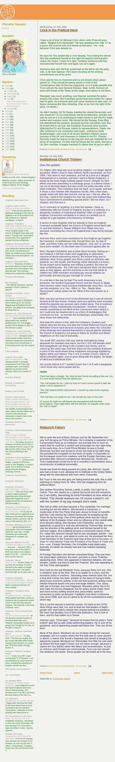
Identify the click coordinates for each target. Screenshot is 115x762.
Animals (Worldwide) (14, 277)
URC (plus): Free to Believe (17, 669)
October (10, 91)
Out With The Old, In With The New (19, 701)
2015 (7, 127)
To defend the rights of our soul (18, 545)
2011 (7, 138)
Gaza (7, 656)
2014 (7, 130)
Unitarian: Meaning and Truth (18, 525)
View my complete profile (13, 188)
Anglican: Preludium (14, 224)
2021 (7, 111)
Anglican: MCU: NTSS (15, 206)
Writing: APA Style (13, 734)
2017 (7, 122)
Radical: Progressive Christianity (14, 384)
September (12, 94)
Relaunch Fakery (52, 427)
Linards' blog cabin (14, 357)
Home (77, 673)
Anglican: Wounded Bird (16, 261)
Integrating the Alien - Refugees (18, 596)
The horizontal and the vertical (17, 246)
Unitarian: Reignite (13, 578)
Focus (8, 527)
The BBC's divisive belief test (17, 616)
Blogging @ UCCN (13, 460)
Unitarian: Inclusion (14, 487)
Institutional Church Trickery (61, 159)
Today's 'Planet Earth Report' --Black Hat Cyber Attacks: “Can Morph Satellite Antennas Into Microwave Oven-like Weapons (18, 403)
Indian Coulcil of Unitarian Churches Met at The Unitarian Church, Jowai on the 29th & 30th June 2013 (18, 438)
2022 (7, 88)
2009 (7, 144)
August (10, 96)
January (10, 109)
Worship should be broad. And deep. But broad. (17, 510)
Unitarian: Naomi (13, 560)
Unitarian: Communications (17, 457)
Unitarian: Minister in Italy (17, 542)
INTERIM (9, 264)
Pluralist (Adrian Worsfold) (17, 174)
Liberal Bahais (11, 351)
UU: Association (12, 675)
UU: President (11, 698)
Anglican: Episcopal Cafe (16, 200)
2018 (7, 119)
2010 (7, 141)
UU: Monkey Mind (13, 681)
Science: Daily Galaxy (15, 397)
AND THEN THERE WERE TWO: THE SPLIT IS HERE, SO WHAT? (19, 227)
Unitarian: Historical (14, 481)
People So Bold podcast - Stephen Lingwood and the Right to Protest (19, 581)
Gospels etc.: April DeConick (18, 313)
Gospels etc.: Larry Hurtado (18, 331)
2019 (7, 116)
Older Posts (107, 673)
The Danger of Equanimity (16, 298)
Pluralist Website (13, 377)
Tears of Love (11, 562)
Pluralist (5, 28)
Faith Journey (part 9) (14, 359)
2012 (7, 136)
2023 (7, 86)
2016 (7, 125)
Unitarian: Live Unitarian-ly (17, 507)
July (9, 99)
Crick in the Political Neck (59, 30)
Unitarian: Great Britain (16, 475)
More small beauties (13, 636)
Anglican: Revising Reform (17, 244)
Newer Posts (46, 673)
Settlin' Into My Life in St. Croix (18, 718)
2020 (7, 114)
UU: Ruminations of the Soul (18, 716)
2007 (7, 149)
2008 (7, 146)
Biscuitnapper (11, 283)
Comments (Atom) (61, 679)
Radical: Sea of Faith (14, 391)
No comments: (81, 149)
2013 (7, 133)
